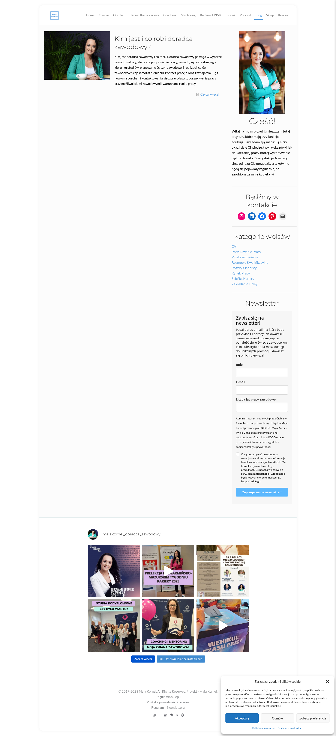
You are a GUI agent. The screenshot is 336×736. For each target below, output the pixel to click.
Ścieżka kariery (243, 278)
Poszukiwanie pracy (246, 252)
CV (234, 246)
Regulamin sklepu (168, 697)
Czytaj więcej (209, 94)
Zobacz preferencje (312, 718)
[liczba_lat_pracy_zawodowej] (262, 407)
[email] (262, 390)
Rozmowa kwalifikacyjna (250, 262)
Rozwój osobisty (244, 268)
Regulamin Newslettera (168, 707)
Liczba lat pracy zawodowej (256, 399)
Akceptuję (242, 718)
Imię (239, 365)
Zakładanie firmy (244, 284)
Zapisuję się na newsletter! (262, 492)
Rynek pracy (241, 273)
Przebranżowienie (245, 257)
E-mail (240, 382)
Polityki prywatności (259, 447)
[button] (327, 682)
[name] (262, 372)
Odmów (277, 718)
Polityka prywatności (263, 728)
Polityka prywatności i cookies (168, 702)
